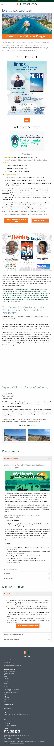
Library (5, 681)
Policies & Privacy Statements (11, 716)
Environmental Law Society (21, 293)
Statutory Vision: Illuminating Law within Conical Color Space (24, 600)
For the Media (7, 707)
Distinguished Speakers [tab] (11, 458)
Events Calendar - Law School (11, 692)
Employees (6, 678)
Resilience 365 (20, 289)
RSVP (27, 120)
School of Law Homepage (10, 671)
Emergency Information (9, 736)
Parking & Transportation (10, 725)
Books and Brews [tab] (9, 578)
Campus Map (7, 723)
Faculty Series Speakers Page (27, 625)
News (5, 683)
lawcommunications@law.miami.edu (12, 665)
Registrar (6, 696)
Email (5, 701)
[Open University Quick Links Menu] (52, 1)
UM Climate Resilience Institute (31, 291)
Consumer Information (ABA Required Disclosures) (16, 714)
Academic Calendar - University (11, 691)
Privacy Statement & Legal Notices (11, 738)
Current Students (8, 675)
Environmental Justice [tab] (10, 569)
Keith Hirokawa (11, 180)
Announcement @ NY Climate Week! (16, 220)
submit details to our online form (17, 743)
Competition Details (40, 220)
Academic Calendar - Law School (12, 689)
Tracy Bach (13, 316)
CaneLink (6, 697)
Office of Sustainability (37, 293)
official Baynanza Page (33, 421)
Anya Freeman (11, 177)
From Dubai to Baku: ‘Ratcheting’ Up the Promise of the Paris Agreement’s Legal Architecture (23, 310)
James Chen (10, 602)
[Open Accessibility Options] (2, 1)
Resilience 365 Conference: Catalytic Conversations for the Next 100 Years (30, 214)
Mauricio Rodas (11, 183)
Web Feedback (7, 708)
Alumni (5, 676)
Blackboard (7, 699)
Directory (6, 694)
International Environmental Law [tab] (13, 634)
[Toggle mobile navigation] (2, 4)
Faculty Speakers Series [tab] (11, 594)
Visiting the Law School (9, 721)
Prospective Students (9, 673)
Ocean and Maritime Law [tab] (11, 639)
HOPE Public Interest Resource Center (37, 299)
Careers (6, 680)
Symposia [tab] (7, 573)
